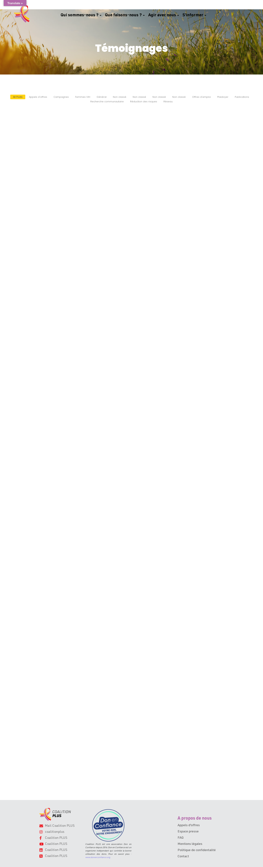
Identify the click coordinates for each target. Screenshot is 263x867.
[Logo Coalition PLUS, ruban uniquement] (23, 14)
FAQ (180, 838)
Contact (183, 856)
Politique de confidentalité (197, 850)
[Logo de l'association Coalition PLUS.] (55, 814)
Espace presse (188, 831)
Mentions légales (190, 844)
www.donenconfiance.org (97, 857)
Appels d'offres (189, 825)
